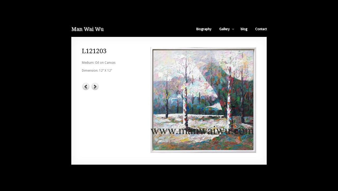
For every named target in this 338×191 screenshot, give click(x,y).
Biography (203, 29)
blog (244, 29)
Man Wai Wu (87, 29)
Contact (261, 29)
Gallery (224, 29)
